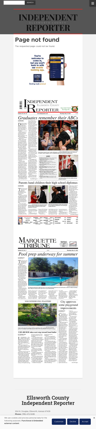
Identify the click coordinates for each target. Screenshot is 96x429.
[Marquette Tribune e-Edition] (48, 300)
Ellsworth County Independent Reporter (48, 400)
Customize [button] (58, 422)
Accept (85, 422)
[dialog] (48, 422)
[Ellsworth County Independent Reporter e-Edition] (48, 161)
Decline (73, 422)
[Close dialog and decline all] (94, 417)
